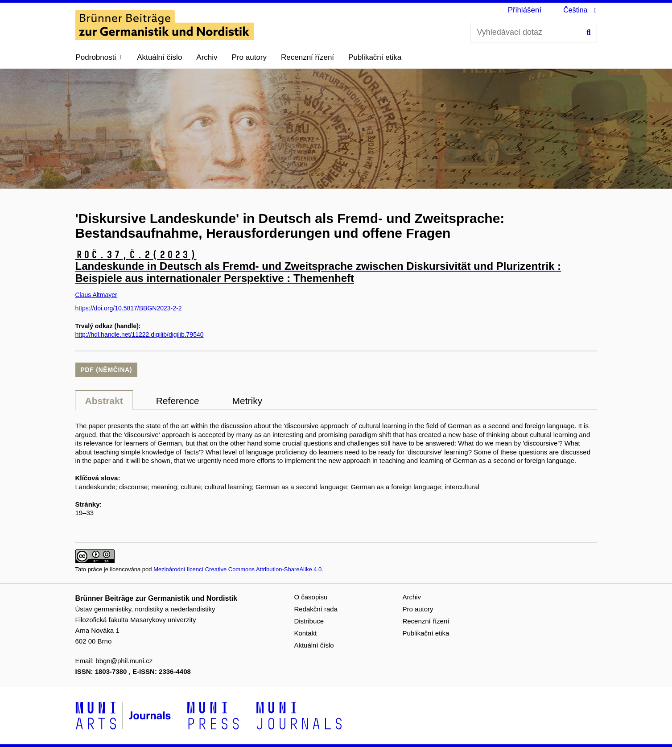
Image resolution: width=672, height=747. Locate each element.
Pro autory (249, 57)
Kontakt (305, 633)
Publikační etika (374, 57)
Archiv (206, 57)
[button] (99, 57)
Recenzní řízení (307, 57)
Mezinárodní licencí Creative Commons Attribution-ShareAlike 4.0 (237, 569)
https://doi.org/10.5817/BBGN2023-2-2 (128, 308)
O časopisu (310, 597)
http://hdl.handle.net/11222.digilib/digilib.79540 (139, 334)
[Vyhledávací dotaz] (533, 32)
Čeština (575, 10)
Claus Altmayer (96, 294)
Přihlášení (525, 10)
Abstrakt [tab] (104, 401)
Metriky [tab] (247, 401)
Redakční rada (316, 609)
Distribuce (309, 621)
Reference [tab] (177, 401)
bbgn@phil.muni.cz (124, 660)
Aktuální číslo (159, 57)
